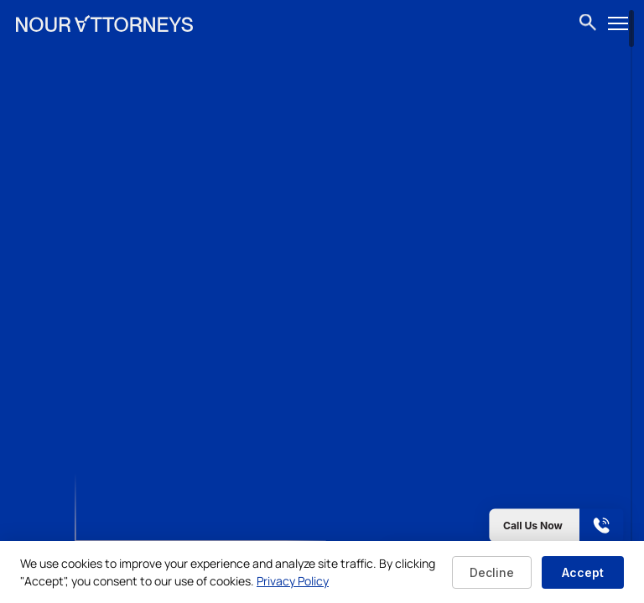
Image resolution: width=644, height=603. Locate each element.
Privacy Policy (293, 581)
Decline (492, 572)
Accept (583, 572)
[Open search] (587, 24)
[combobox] (588, 23)
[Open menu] (618, 23)
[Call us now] (505, 525)
